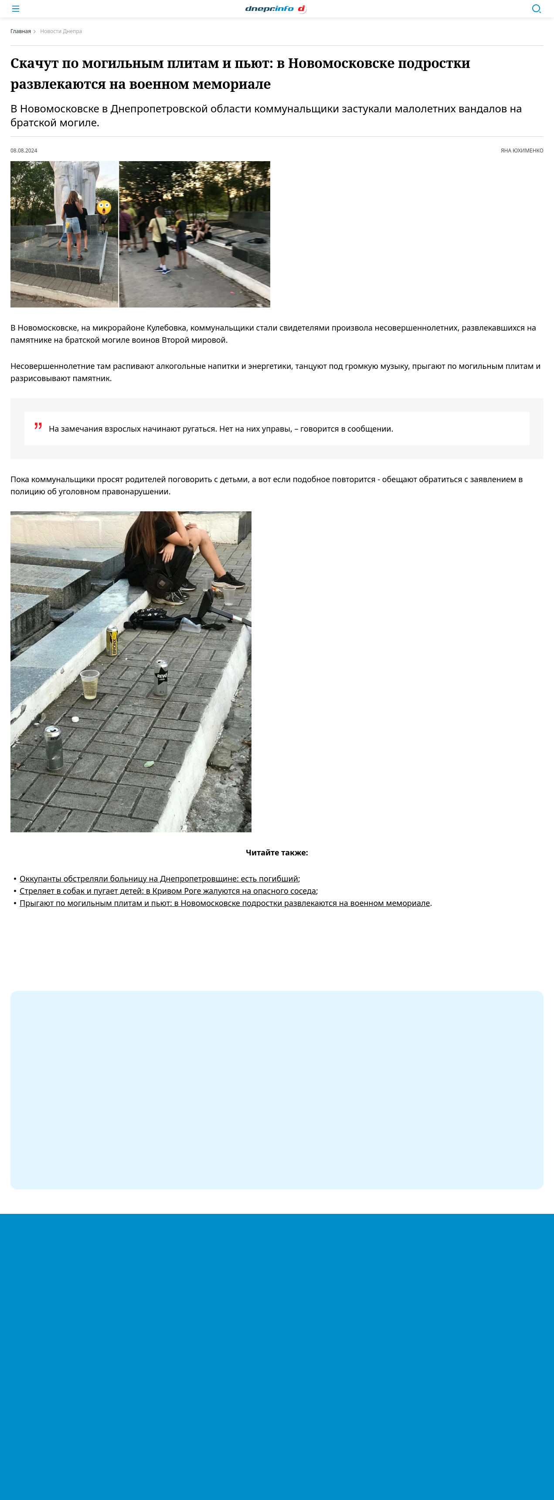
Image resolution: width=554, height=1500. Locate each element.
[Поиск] (536, 8)
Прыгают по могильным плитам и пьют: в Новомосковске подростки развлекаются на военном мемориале (225, 903)
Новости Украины (277, 1231)
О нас (277, 1321)
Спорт (277, 1285)
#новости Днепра (285, 966)
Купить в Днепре (277, 1378)
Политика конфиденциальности (264, 1337)
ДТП (277, 1360)
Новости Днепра (277, 1214)
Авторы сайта (277, 1431)
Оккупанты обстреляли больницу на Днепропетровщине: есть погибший (159, 878)
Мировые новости (277, 1249)
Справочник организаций (277, 1414)
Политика (277, 1303)
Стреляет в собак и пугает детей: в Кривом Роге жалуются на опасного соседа (168, 890)
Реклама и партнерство (277, 1396)
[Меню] (15, 8)
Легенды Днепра (277, 1267)
